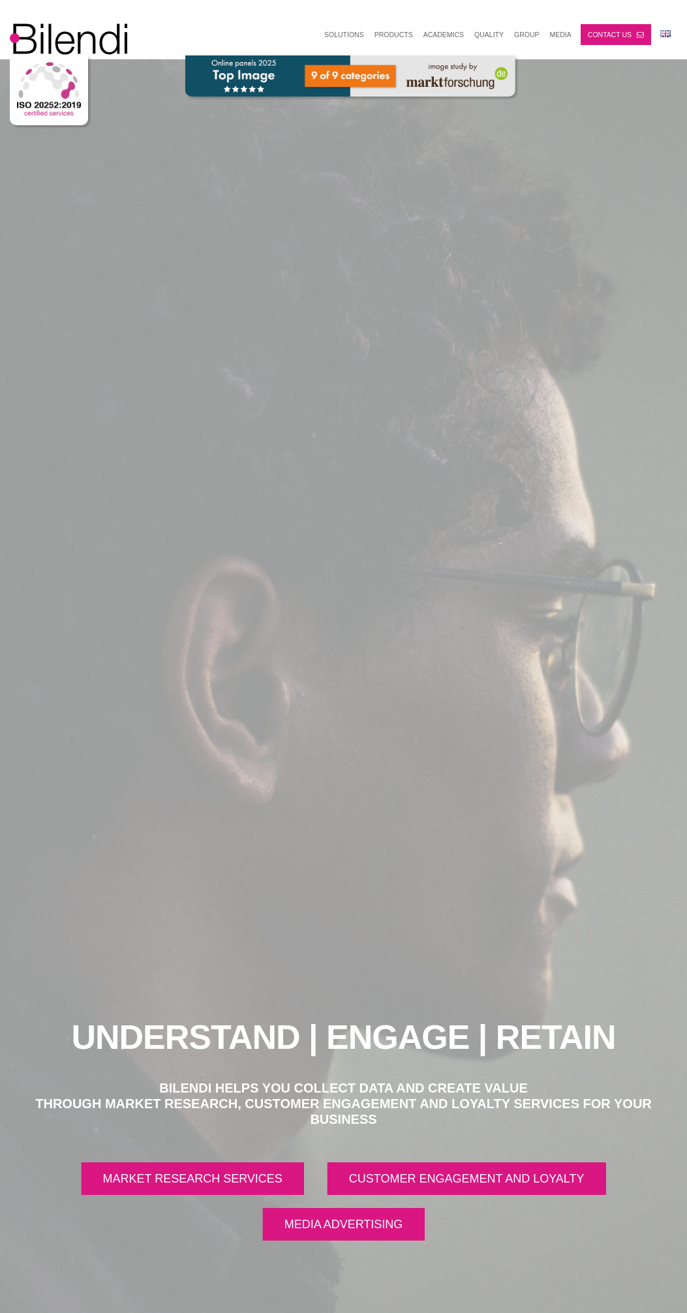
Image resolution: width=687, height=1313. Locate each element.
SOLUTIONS (344, 34)
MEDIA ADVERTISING (343, 1224)
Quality (489, 34)
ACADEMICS (443, 34)
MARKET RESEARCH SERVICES (192, 1178)
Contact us (616, 35)
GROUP (527, 34)
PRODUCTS (393, 34)
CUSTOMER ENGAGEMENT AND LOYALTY (467, 1178)
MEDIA (561, 34)
